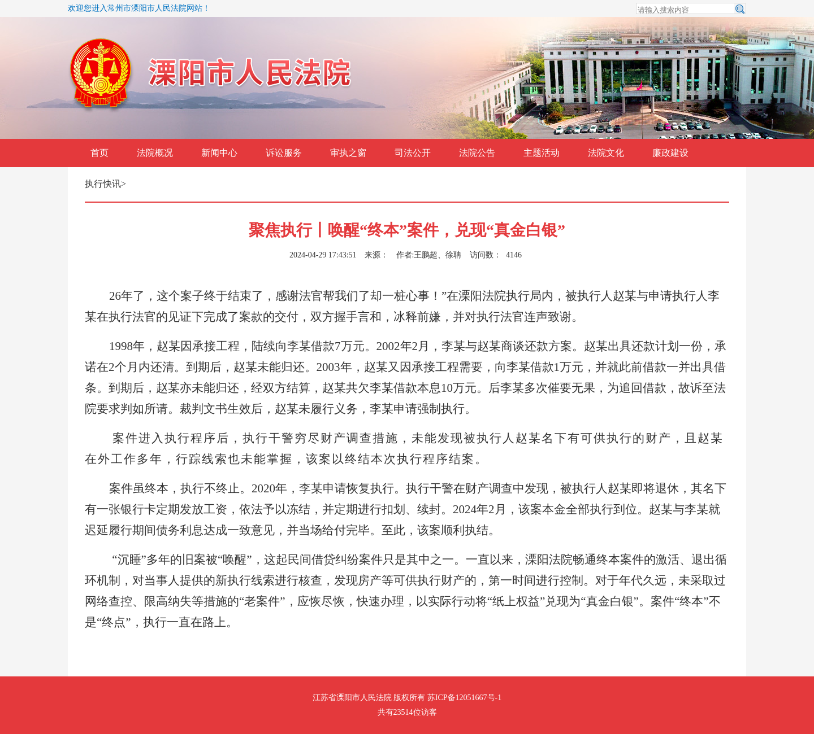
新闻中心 (219, 153)
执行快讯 (103, 184)
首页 (99, 153)
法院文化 (606, 153)
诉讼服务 (284, 153)
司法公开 (413, 153)
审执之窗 (348, 153)
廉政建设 (670, 153)
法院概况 (155, 153)
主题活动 (541, 153)
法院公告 (477, 153)
